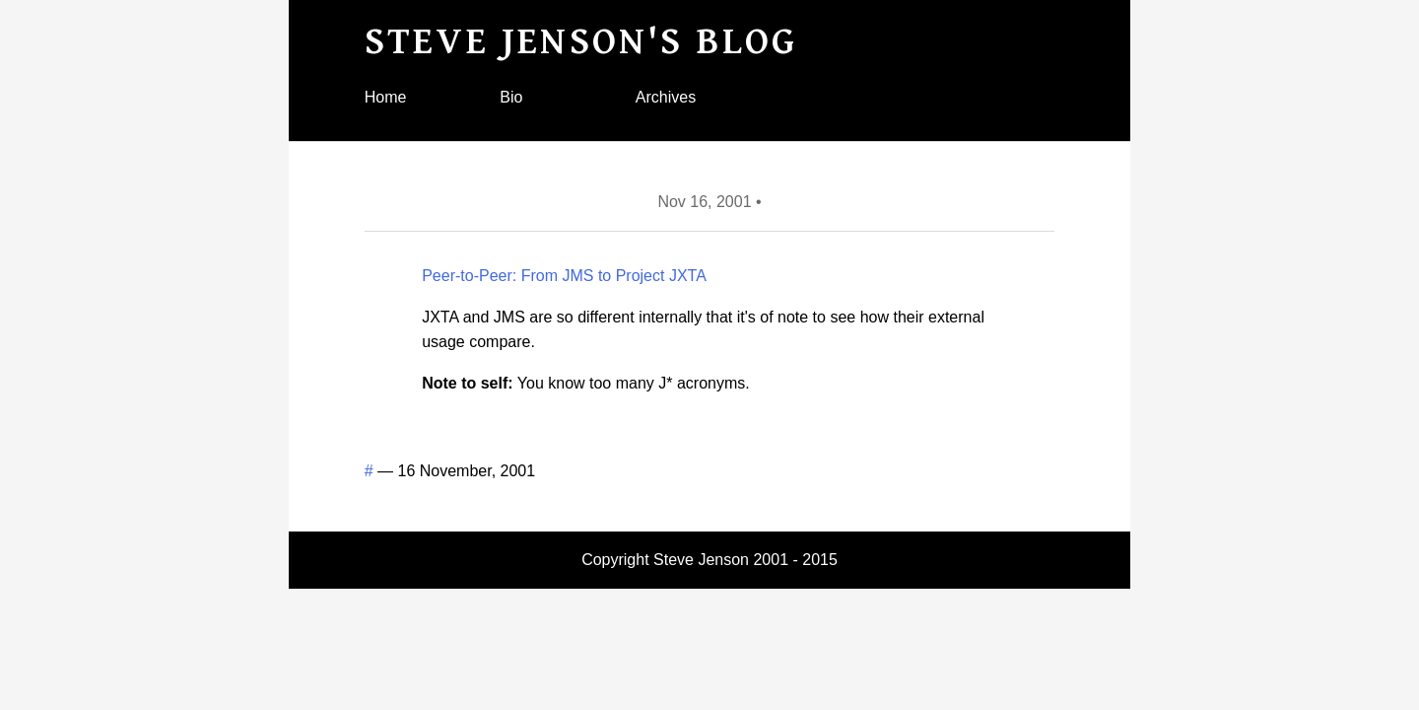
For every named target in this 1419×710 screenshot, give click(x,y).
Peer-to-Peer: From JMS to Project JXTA (564, 275)
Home (386, 97)
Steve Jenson (701, 559)
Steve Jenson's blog (581, 42)
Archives (666, 97)
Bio (511, 97)
